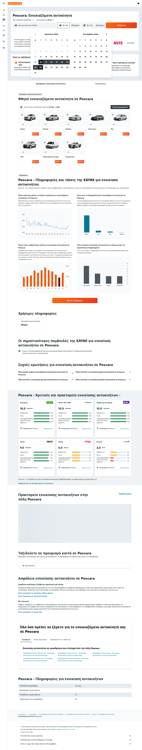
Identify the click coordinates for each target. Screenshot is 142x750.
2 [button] (67, 46)
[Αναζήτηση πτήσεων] (4, 10)
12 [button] (46, 57)
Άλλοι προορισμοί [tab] (40, 640)
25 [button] (41, 67)
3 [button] (35, 51)
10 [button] (35, 57)
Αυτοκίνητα (32, 714)
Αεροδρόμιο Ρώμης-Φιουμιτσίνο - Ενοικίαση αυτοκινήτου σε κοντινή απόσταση (38, 654)
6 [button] (51, 51)
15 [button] (62, 57)
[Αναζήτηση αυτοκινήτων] (4, 19)
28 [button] (57, 67)
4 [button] (40, 51)
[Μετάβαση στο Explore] (4, 26)
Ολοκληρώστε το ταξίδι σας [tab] (60, 640)
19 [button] (46, 62)
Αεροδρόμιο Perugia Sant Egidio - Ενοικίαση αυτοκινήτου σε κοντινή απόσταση (73, 659)
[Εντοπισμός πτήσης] (4, 30)
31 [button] (35, 73)
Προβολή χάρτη (125, 494)
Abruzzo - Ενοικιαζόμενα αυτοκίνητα (103, 714)
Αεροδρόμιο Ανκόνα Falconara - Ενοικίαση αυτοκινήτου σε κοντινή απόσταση (38, 659)
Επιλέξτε (35, 134)
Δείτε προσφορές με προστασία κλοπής (32, 596)
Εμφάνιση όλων (48, 428)
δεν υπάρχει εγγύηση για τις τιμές (64, 729)
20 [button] (51, 62)
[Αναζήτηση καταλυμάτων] (4, 15)
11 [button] (40, 57)
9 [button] (67, 51)
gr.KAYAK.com (22, 714)
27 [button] (51, 67)
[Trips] (4, 41)
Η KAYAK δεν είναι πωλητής (76, 735)
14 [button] (57, 57)
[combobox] (23, 20)
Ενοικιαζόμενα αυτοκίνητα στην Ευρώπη (51, 714)
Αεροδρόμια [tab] (26, 640)
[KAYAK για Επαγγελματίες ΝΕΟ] (4, 35)
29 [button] (62, 67)
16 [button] (67, 57)
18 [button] (41, 62)
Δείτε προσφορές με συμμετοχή (30, 612)
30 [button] (67, 67)
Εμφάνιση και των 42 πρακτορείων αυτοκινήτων (35, 483)
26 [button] (46, 67)
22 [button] (62, 62)
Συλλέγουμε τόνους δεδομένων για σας (76, 739)
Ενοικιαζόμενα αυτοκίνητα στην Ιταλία (77, 714)
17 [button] (35, 62)
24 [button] (35, 67)
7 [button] (56, 51)
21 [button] (57, 62)
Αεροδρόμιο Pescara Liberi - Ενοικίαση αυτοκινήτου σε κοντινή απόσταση (106, 654)
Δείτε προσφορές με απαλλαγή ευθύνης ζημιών (35, 593)
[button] (3, 3)
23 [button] (67, 62)
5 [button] (46, 51)
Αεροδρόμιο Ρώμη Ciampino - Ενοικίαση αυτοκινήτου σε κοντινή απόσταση (72, 654)
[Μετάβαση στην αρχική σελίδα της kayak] (15, 3)
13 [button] (51, 57)
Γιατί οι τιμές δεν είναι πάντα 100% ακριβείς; (76, 743)
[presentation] (119, 395)
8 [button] (62, 51)
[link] (75, 300)
